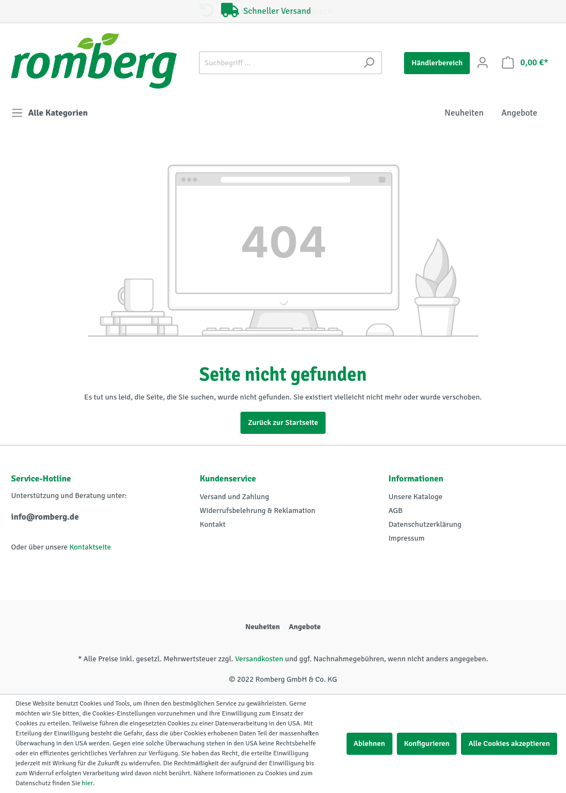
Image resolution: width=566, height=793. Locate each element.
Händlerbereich (437, 63)
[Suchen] (369, 62)
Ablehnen (369, 743)
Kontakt (213, 524)
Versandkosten (259, 659)
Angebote (305, 626)
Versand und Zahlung (234, 496)
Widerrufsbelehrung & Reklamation (257, 510)
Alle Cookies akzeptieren (509, 743)
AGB (396, 510)
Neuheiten (262, 626)
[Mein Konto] (482, 63)
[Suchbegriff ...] (278, 62)
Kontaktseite (90, 547)
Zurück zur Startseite (283, 422)
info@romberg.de (45, 516)
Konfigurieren (427, 743)
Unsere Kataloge (416, 496)
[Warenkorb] (525, 63)
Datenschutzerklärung (425, 524)
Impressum (407, 538)
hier (87, 783)
